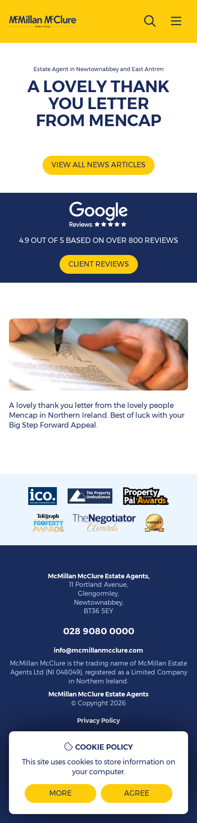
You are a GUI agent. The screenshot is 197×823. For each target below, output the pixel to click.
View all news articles (98, 165)
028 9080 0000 (98, 631)
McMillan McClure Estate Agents (98, 694)
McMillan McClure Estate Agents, (99, 576)
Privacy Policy (98, 721)
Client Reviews (99, 264)
